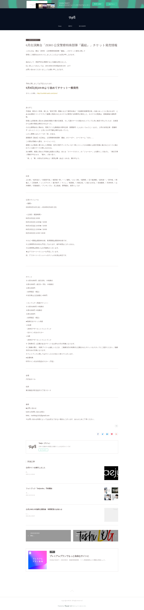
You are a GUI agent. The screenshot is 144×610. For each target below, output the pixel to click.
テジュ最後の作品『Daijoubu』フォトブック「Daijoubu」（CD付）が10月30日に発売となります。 (57, 493)
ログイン (112, 4)
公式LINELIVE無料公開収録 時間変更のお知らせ (44, 509)
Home (60, 26)
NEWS (70, 26)
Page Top (72, 591)
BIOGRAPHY (82, 26)
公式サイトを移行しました (35, 468)
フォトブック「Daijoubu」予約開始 (39, 488)
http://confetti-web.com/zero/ (47, 93)
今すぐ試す (98, 4)
